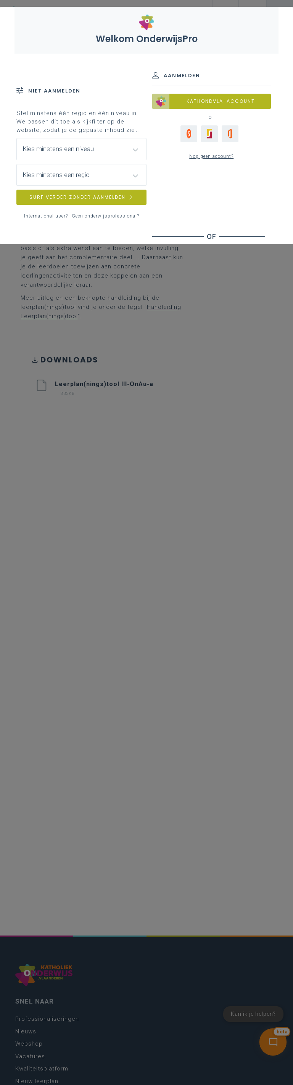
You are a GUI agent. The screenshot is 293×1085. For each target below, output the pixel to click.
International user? (46, 216)
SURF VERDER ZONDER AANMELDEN (81, 197)
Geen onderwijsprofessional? (105, 216)
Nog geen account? (211, 156)
